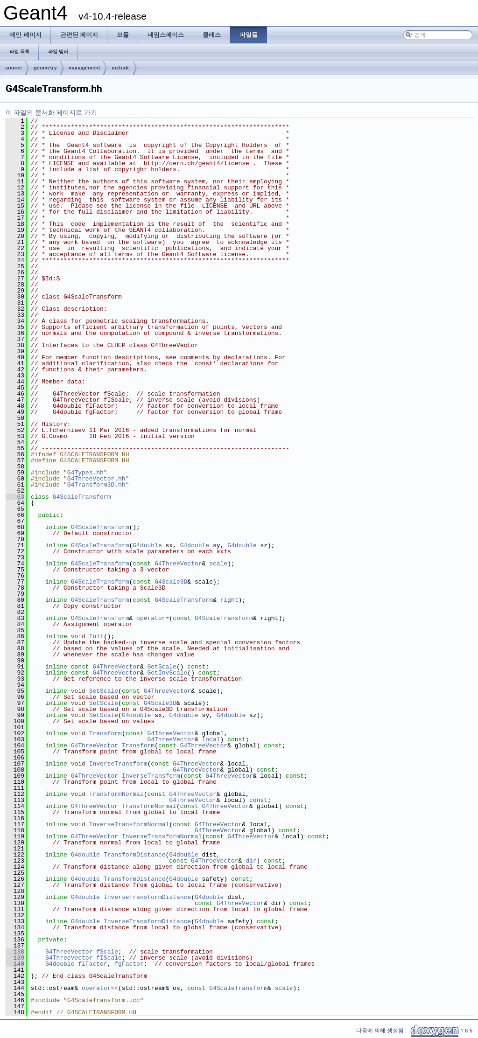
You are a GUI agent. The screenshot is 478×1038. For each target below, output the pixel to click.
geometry (45, 67)
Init (96, 636)
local (211, 739)
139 (15, 958)
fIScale (109, 958)
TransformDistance (135, 854)
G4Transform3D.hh (96, 485)
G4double (147, 545)
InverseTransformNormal (129, 824)
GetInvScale (168, 673)
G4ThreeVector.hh (96, 478)
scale (218, 563)
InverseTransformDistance (147, 897)
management (84, 67)
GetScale (162, 666)
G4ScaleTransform (82, 497)
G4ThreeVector (178, 563)
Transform (105, 733)
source (13, 67)
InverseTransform (118, 763)
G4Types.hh (85, 472)
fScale (107, 951)
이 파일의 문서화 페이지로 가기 (51, 112)
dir (251, 861)
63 (15, 497)
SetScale (103, 691)
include (121, 67)
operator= (152, 618)
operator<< (100, 988)
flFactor (92, 964)
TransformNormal (116, 794)
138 (15, 951)
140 (15, 964)
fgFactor (128, 964)
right (229, 600)
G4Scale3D (171, 582)
